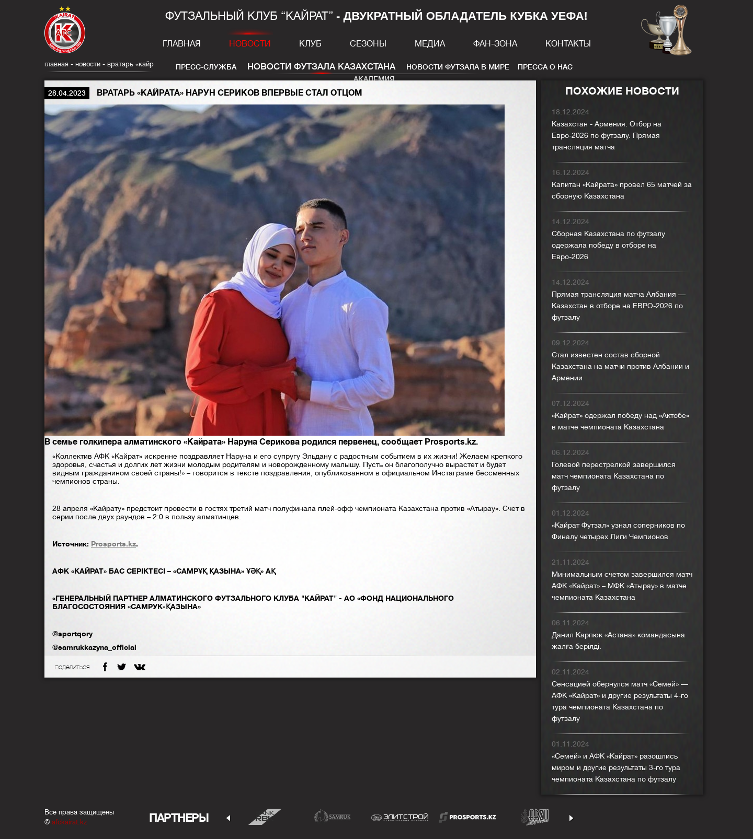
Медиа (430, 44)
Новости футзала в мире (457, 67)
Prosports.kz (113, 544)
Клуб (310, 44)
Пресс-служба (206, 67)
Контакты (568, 44)
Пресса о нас (545, 67)
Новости (250, 44)
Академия (374, 79)
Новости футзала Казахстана (321, 67)
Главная (182, 44)
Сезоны (368, 44)
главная (56, 64)
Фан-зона (495, 44)
